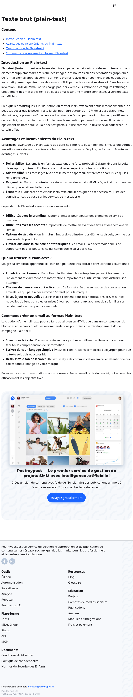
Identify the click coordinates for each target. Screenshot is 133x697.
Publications (76, 607)
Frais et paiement (80, 624)
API (3, 636)
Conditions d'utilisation (17, 655)
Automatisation (12, 582)
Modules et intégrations (84, 619)
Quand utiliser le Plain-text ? (25, 48)
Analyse (6, 594)
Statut (5, 630)
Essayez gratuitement (66, 498)
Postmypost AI (11, 605)
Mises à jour (9, 624)
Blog (71, 577)
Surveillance (9, 588)
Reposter (7, 599)
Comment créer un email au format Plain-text (37, 53)
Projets (73, 596)
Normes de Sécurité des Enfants (23, 666)
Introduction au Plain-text (23, 39)
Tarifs (5, 619)
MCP (4, 641)
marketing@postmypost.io (41, 686)
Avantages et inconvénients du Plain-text (34, 43)
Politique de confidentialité (19, 661)
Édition (6, 577)
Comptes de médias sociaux (87, 602)
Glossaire (74, 582)
